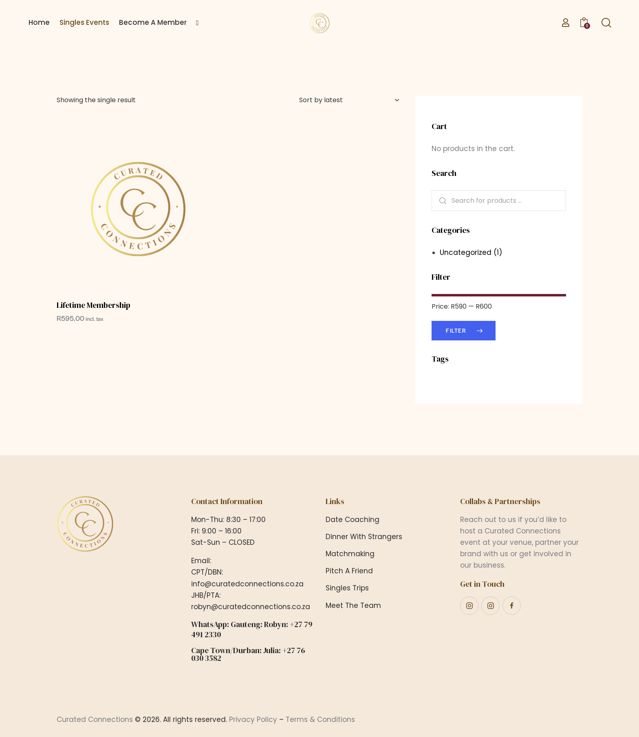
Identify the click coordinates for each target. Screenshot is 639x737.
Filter (456, 330)
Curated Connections (95, 719)
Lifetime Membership (93, 305)
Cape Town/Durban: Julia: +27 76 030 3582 (248, 654)
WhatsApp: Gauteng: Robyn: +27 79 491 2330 (252, 629)
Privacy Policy (253, 719)
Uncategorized (465, 252)
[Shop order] (349, 100)
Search (440, 200)
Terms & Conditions (320, 719)
